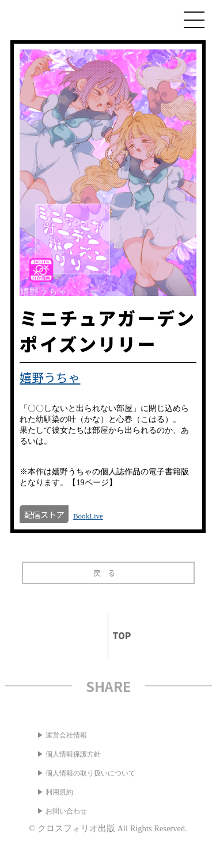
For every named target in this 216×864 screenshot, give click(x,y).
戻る (108, 572)
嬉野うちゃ (50, 377)
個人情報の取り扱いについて (90, 773)
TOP (116, 635)
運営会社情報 (66, 735)
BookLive (88, 516)
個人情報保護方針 (73, 754)
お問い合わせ (66, 811)
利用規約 (59, 792)
